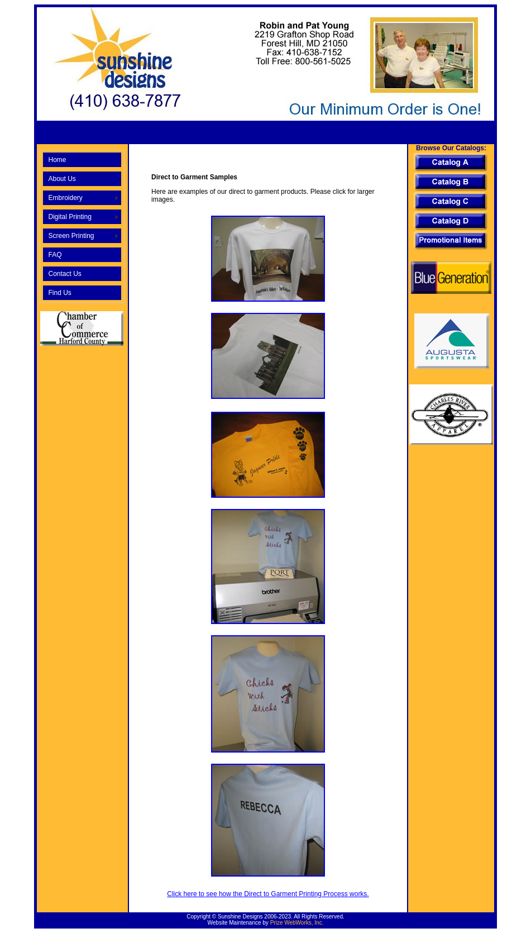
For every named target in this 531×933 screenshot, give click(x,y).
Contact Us (64, 274)
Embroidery (65, 198)
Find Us (59, 293)
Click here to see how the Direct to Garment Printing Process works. (268, 894)
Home (57, 160)
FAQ (54, 255)
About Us (61, 179)
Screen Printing (71, 236)
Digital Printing (69, 217)
